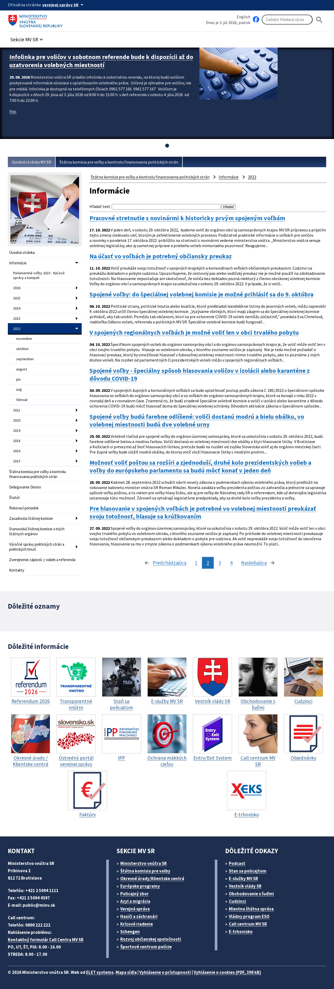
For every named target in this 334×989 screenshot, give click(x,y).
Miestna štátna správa (251, 909)
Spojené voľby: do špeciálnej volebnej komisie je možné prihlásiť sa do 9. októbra (201, 294)
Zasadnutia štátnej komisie (31, 518)
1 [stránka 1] (196, 563)
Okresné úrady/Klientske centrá (152, 878)
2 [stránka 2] (208, 563)
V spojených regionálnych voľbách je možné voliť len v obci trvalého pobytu (194, 332)
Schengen (130, 931)
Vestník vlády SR (245, 886)
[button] (27, 38)
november (24, 338)
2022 (16, 328)
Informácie (18, 262)
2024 (16, 308)
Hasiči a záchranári (139, 916)
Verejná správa (135, 909)
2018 (16, 440)
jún (18, 379)
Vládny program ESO (249, 916)
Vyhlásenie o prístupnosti (165, 972)
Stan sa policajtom (247, 871)
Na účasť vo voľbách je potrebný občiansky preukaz (161, 256)
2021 (16, 410)
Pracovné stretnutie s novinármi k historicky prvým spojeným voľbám (187, 218)
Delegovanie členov (25, 487)
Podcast (237, 863)
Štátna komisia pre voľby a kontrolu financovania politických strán (118, 162)
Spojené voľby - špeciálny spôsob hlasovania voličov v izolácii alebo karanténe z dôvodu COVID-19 (200, 374)
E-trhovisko (241, 931)
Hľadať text (100, 206)
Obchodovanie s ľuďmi (251, 894)
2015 (16, 461)
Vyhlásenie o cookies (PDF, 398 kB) (227, 972)
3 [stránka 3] (219, 563)
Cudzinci (237, 901)
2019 (16, 430)
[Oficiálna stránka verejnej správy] (63, 5)
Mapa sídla (126, 972)
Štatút (14, 497)
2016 (16, 451)
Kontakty (16, 570)
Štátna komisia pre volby (145, 871)
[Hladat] (319, 20)
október (22, 348)
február (22, 399)
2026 (16, 288)
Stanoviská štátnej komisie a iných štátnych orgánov (36, 531)
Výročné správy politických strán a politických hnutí (36, 547)
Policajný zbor (134, 894)
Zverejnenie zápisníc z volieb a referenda (42, 559)
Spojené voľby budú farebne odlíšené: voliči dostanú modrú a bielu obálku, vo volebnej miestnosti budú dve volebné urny (197, 420)
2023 (16, 318)
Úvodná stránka (22, 252)
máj (19, 389)
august (21, 369)
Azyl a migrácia (135, 901)
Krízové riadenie (136, 924)
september (25, 359)
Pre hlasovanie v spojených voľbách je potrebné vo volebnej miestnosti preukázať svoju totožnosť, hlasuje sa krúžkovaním (203, 512)
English (243, 16)
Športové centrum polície (146, 947)
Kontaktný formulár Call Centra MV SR (46, 940)
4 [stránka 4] (231, 563)
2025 (16, 298)
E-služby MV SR (243, 878)
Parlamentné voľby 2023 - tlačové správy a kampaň (39, 275)
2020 (16, 420)
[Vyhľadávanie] (287, 20)
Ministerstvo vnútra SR (143, 863)
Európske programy (140, 886)
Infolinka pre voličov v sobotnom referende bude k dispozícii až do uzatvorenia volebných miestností (101, 61)
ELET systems (100, 972)
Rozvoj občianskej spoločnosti (150, 939)
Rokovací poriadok (24, 507)
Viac (12, 111)
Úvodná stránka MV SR (31, 162)
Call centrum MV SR (248, 924)
